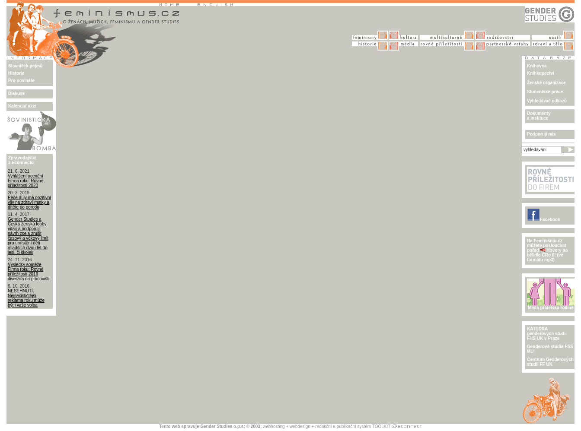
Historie (16, 73)
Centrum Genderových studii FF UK (550, 362)
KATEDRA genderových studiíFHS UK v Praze (547, 333)
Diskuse (16, 93)
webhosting (274, 426)
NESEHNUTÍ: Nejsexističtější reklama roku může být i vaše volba (26, 297)
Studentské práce (545, 91)
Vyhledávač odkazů (547, 100)
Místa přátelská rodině (551, 305)
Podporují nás (541, 134)
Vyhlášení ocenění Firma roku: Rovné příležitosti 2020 (25, 181)
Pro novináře (21, 80)
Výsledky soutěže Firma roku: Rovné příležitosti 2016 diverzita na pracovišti (28, 271)
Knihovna (537, 65)
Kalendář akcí (22, 106)
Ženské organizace (546, 82)
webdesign (300, 426)
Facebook (543, 219)
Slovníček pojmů (25, 65)
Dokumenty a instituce (538, 115)
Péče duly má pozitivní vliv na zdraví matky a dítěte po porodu (29, 202)
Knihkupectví (540, 73)
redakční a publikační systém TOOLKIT (352, 426)
